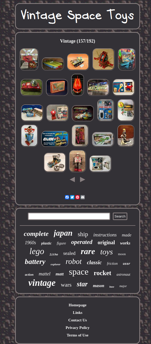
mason (98, 285)
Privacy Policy (77, 328)
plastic (46, 243)
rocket (102, 272)
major (123, 286)
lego (36, 251)
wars (66, 284)
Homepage (77, 305)
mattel (44, 273)
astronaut (123, 274)
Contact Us (77, 320)
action (29, 274)
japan (63, 232)
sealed (69, 253)
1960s (30, 242)
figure (61, 243)
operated (82, 242)
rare (88, 251)
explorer (56, 264)
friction (112, 264)
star (82, 284)
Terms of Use (78, 335)
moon (122, 254)
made (127, 235)
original (106, 242)
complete (36, 233)
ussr (126, 264)
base (111, 286)
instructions (105, 234)
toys (106, 251)
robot (74, 261)
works (125, 243)
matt (60, 274)
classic (94, 262)
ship (83, 234)
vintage (42, 283)
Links (77, 312)
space (79, 271)
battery (35, 261)
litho (53, 254)
